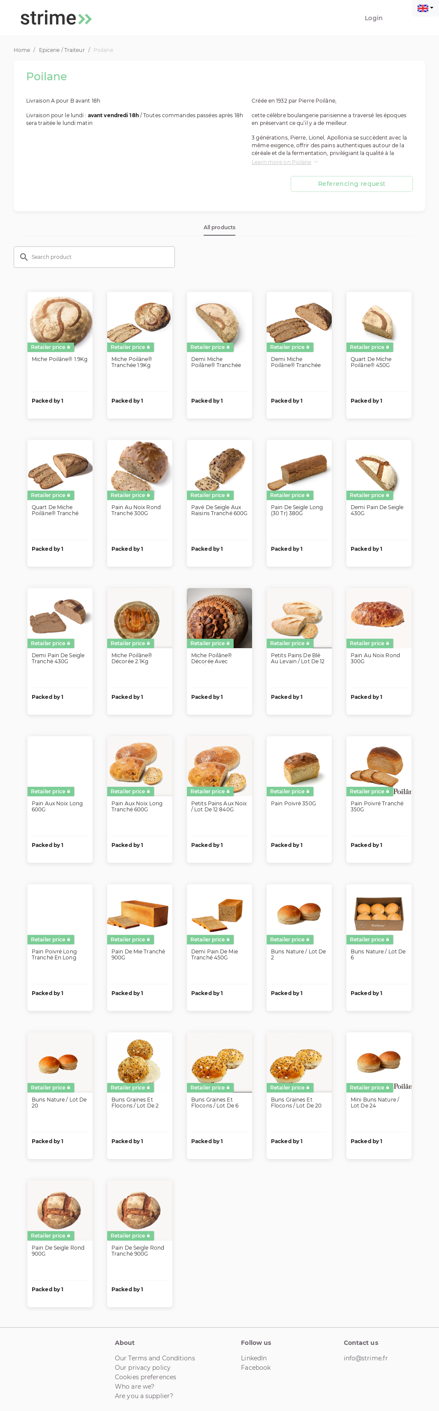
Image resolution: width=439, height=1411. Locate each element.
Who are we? (134, 1386)
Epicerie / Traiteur (62, 50)
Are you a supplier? (144, 1396)
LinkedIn (254, 1358)
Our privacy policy (143, 1368)
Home (22, 50)
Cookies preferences (145, 1377)
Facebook (256, 1368)
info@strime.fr (366, 1358)
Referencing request (351, 183)
